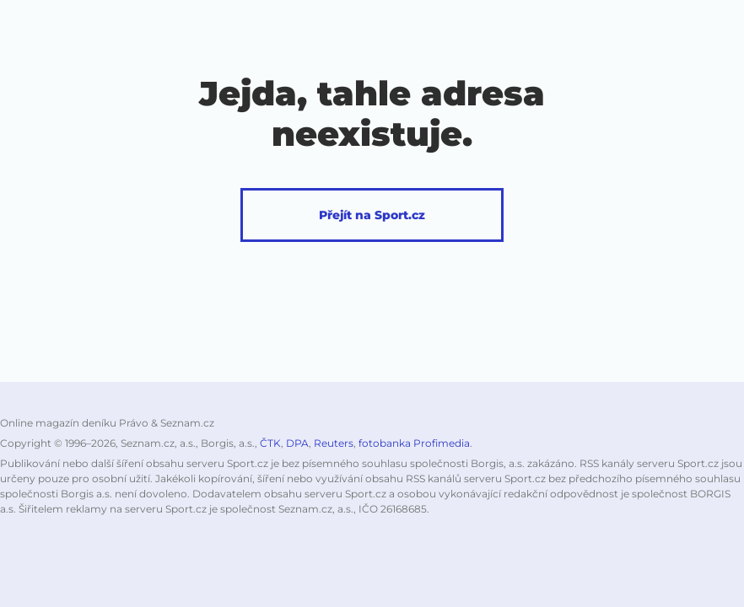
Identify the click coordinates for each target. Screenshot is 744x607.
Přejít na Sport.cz (372, 215)
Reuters (333, 443)
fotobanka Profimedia (414, 443)
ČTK (270, 443)
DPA (297, 443)
